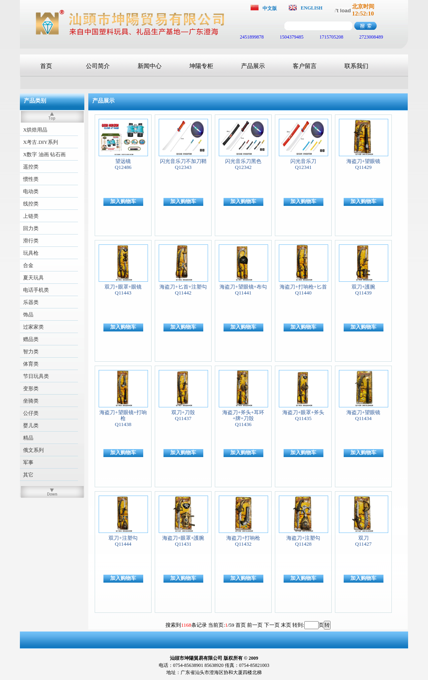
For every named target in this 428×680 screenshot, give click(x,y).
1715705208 (330, 37)
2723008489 (370, 37)
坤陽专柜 (201, 66)
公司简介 (98, 66)
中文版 (270, 8)
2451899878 (251, 37)
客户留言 (305, 66)
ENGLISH (312, 8)
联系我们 (356, 66)
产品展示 (253, 66)
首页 (46, 66)
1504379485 (290, 37)
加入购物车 (123, 201)
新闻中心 (149, 66)
